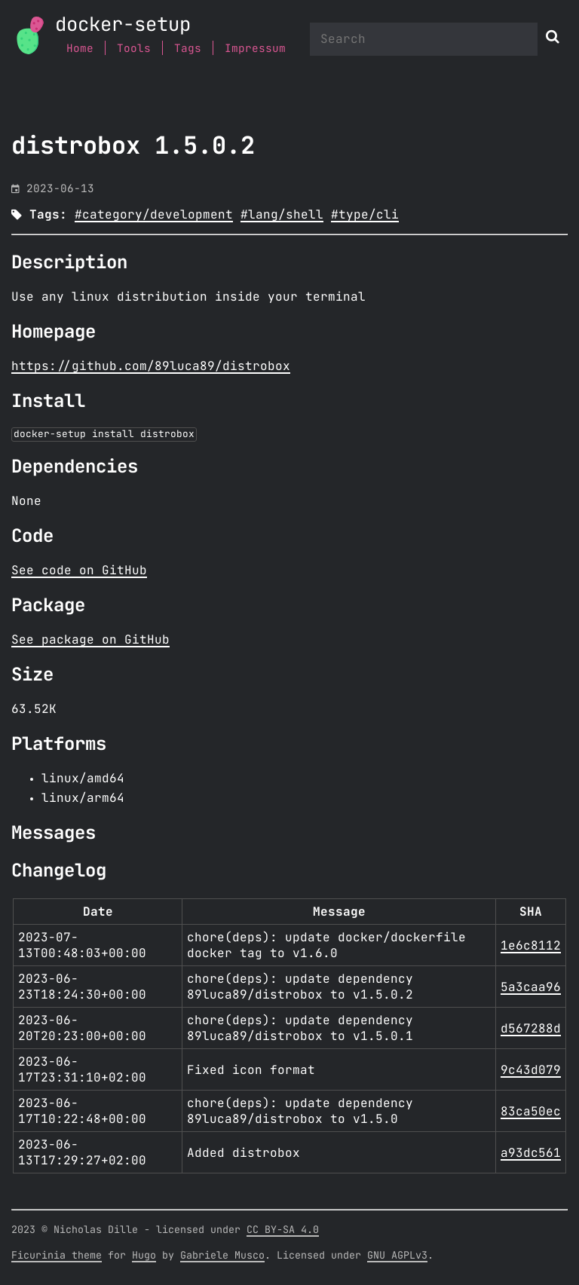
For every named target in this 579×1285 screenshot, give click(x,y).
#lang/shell (281, 215)
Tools (134, 48)
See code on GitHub (79, 570)
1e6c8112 (531, 946)
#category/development (154, 215)
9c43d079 (531, 1070)
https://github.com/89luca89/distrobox (150, 366)
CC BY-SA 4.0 (283, 1230)
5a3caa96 (531, 987)
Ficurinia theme (56, 1255)
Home (79, 48)
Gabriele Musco (222, 1255)
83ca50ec (531, 1112)
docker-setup (123, 25)
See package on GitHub (90, 640)
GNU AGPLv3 (397, 1255)
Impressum (255, 48)
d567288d (531, 1029)
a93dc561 (531, 1153)
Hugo (144, 1255)
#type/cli (365, 215)
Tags (187, 48)
